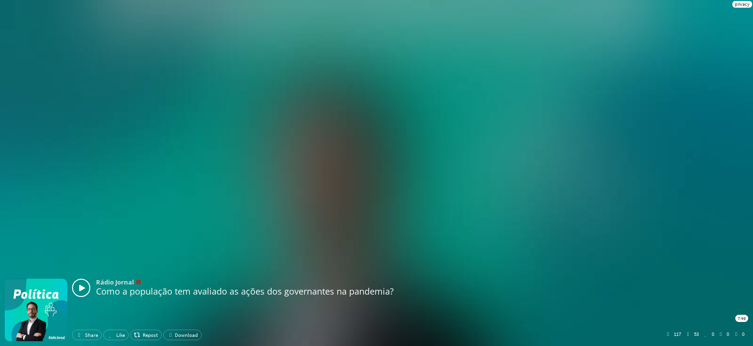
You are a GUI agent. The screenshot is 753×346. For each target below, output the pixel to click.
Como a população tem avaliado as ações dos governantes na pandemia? (245, 291)
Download (182, 335)
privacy (742, 4)
